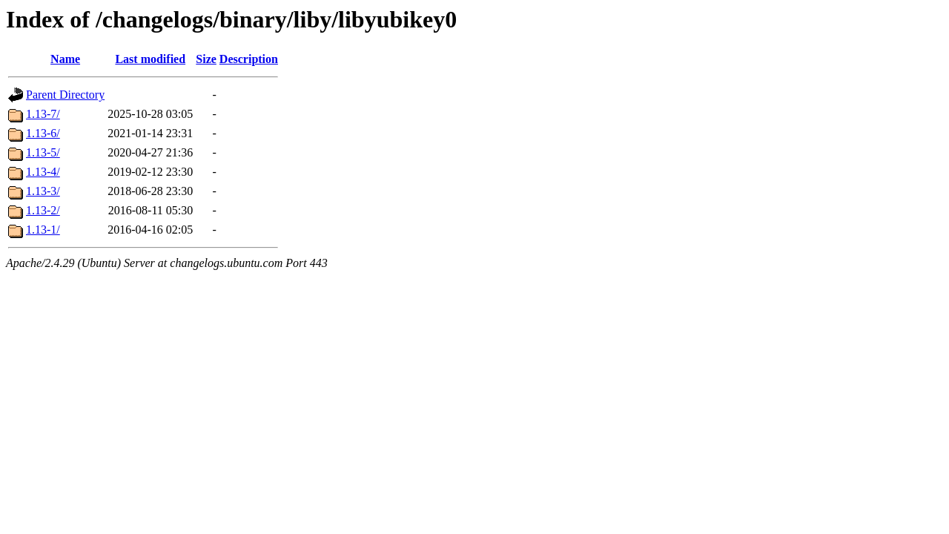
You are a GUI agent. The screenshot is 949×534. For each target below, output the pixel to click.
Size (206, 59)
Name (65, 59)
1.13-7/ (43, 114)
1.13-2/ (43, 210)
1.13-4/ (43, 171)
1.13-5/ (43, 152)
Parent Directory (65, 94)
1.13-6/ (43, 133)
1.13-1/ (43, 229)
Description (248, 59)
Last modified (150, 59)
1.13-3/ (43, 191)
